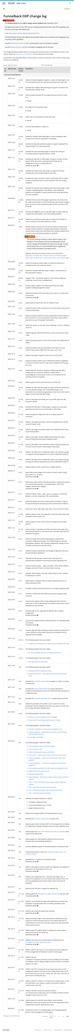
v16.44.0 (66, 9)
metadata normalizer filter (42, 698)
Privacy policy (57, 1030)
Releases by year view (17, 47)
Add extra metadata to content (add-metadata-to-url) (45, 729)
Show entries (10, 65)
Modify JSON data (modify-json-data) (40, 671)
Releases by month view (18, 43)
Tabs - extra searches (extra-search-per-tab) (42, 787)
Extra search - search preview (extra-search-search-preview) (47, 755)
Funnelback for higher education (47, 894)
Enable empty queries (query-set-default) (41, 752)
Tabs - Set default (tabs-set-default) (40, 793)
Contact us (38, 1030)
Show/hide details (31, 165)
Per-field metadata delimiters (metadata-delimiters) (45, 653)
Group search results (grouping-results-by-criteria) (44, 720)
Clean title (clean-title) (35, 749)
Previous (45, 1016)
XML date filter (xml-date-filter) (38, 662)
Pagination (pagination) (36, 774)
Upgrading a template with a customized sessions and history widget (47, 258)
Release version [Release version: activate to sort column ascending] (20, 70)
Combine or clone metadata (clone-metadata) (43, 717)
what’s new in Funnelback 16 (25, 54)
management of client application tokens (38, 942)
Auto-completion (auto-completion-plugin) (42, 746)
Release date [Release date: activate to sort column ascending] (12, 69)
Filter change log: (56, 65)
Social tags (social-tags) (36, 737)
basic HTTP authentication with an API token (51, 831)
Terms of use (47, 1030)
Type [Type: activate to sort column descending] (5, 70)
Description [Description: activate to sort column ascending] (29, 69)
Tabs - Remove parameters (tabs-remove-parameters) (45, 790)
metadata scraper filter (41, 681)
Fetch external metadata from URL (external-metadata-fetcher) (48, 768)
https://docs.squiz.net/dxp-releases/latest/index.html (22, 33)
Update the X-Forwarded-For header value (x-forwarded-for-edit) (49, 644)
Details (29, 101)
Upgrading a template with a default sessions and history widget (45, 255)
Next (67, 1016)
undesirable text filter (41, 689)
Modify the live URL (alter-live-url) (39, 771)
